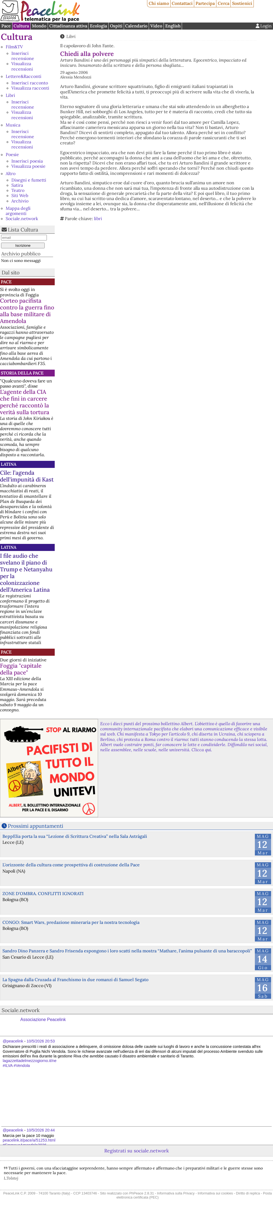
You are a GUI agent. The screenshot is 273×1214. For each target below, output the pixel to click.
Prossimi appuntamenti (35, 826)
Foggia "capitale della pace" (20, 669)
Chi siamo (159, 3)
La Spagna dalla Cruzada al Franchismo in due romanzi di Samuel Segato (75, 979)
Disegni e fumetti (28, 180)
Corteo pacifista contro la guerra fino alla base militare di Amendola (27, 311)
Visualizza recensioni (22, 66)
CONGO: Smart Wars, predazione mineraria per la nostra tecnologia (70, 922)
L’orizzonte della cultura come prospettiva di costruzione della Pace (71, 864)
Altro (10, 173)
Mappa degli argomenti (18, 210)
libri (98, 218)
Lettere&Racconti (23, 76)
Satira (17, 185)
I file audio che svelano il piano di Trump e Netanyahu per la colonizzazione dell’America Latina (26, 572)
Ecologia (98, 25)
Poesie (12, 154)
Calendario (136, 25)
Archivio (19, 201)
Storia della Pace (22, 373)
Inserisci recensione (22, 55)
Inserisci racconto (29, 82)
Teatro (17, 190)
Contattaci (182, 3)
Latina (8, 464)
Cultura (21, 25)
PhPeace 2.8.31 (141, 1193)
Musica (13, 125)
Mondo (39, 25)
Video (156, 25)
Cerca (223, 3)
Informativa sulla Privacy (176, 1193)
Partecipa (205, 3)
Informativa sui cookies (215, 1193)
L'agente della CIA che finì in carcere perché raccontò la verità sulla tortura (24, 402)
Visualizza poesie (28, 166)
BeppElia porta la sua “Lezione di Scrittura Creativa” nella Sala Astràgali (74, 836)
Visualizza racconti (30, 88)
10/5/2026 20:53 (41, 1041)
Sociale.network (22, 218)
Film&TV (14, 46)
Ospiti (116, 25)
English (173, 25)
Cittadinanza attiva (68, 25)
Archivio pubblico (20, 254)
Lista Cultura (23, 229)
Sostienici (242, 3)
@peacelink (13, 1041)
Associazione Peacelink (43, 1019)
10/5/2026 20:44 (41, 1130)
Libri (10, 95)
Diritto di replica (248, 1193)
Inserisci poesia (27, 161)
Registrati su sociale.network (136, 1151)
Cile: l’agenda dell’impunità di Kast (27, 476)
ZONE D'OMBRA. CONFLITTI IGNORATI (43, 893)
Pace (6, 25)
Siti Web (19, 195)
